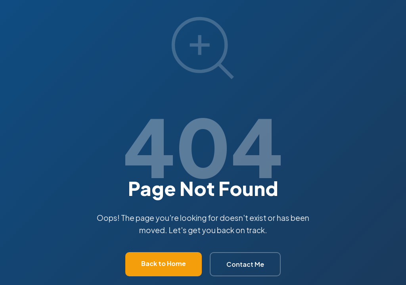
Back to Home (163, 263)
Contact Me (245, 264)
